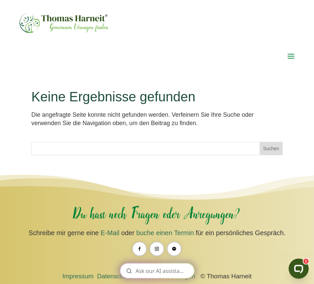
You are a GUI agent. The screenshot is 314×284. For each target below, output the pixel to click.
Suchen (271, 148)
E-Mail (109, 232)
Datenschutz (114, 276)
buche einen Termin (165, 232)
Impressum (77, 276)
